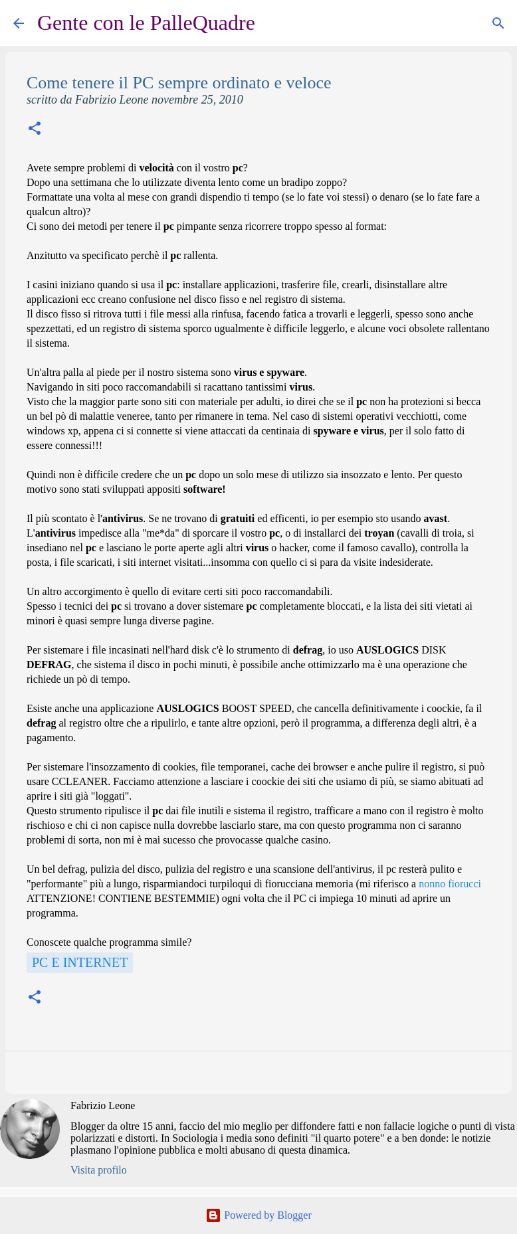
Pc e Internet (80, 962)
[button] (35, 129)
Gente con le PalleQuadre (146, 23)
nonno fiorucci (450, 883)
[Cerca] (274, 23)
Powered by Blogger (258, 1215)
